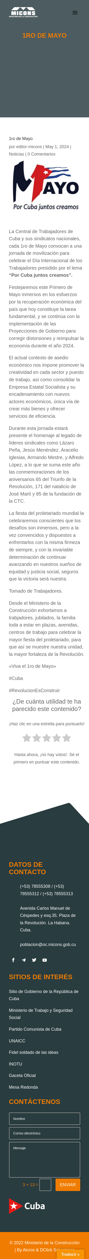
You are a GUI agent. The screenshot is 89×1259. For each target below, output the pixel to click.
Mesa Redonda (23, 1087)
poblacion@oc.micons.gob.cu (48, 944)
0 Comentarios (41, 154)
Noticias (16, 154)
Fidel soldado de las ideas (33, 1052)
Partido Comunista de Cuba (35, 1029)
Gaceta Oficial (22, 1075)
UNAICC (17, 1041)
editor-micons (29, 146)
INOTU (15, 1064)
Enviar (68, 1184)
